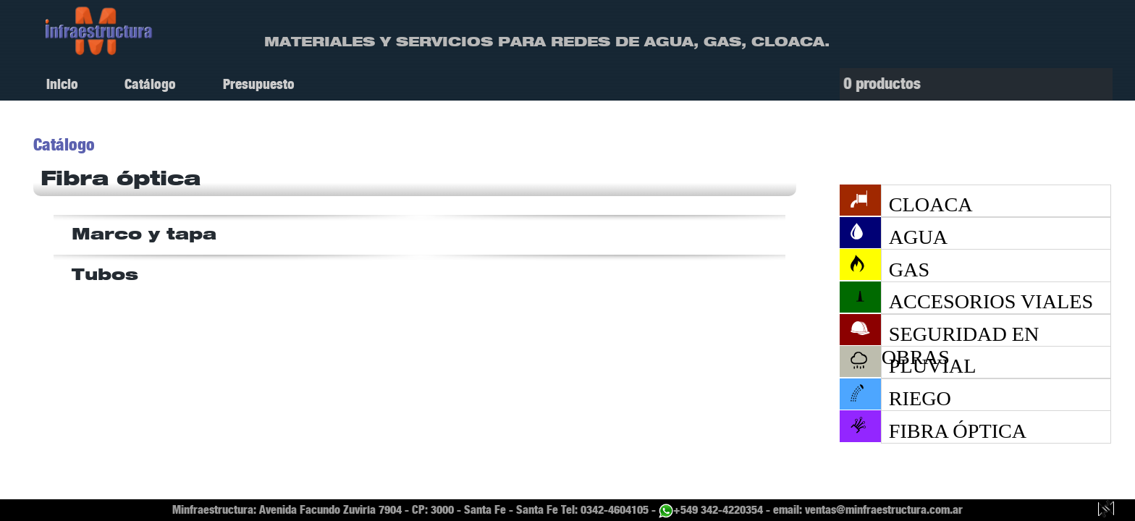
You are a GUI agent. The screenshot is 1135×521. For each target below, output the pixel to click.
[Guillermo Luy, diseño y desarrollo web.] (1106, 510)
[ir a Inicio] (99, 30)
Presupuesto (259, 84)
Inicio (62, 84)
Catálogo (150, 84)
